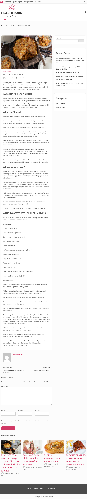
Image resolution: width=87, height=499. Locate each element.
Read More (37, 2)
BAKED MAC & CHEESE (41, 370)
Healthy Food (60, 108)
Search (58, 38)
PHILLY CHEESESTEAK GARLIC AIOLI (68, 73)
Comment (5, 386)
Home (29, 489)
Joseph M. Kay (10, 78)
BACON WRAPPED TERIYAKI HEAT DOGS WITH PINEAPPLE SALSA (76, 460)
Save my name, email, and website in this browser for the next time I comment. (24, 422)
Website (37, 410)
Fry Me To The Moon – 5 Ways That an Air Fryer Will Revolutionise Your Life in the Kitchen (70, 61)
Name (3, 410)
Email (20, 410)
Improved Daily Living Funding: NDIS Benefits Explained (31, 460)
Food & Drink (7, 71)
